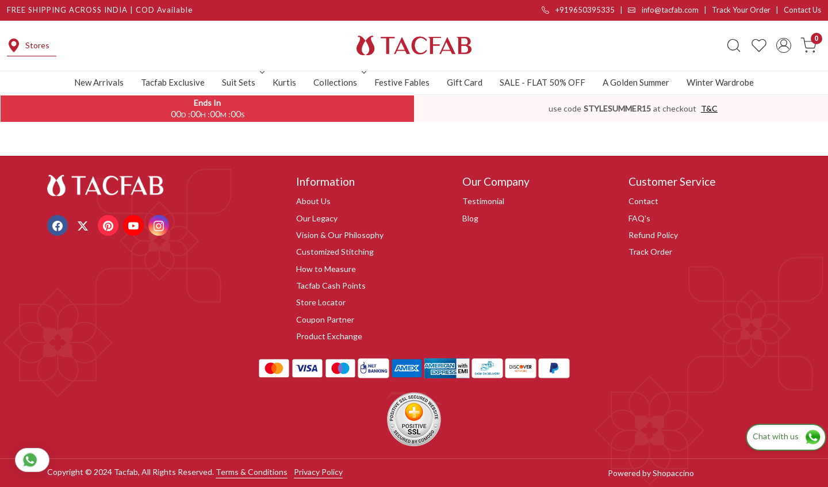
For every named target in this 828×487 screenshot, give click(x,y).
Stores (28, 45)
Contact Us (802, 9)
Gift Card (464, 82)
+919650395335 (578, 9)
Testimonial (483, 201)
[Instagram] (160, 224)
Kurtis (284, 82)
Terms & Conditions (252, 472)
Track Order (650, 251)
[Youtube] (135, 224)
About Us (313, 201)
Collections (338, 82)
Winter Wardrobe (720, 82)
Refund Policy (653, 235)
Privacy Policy (318, 472)
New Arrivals (99, 82)
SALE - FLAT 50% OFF (542, 82)
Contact (643, 201)
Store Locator (321, 302)
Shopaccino (673, 473)
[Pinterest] (109, 224)
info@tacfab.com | (670, 9)
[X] (84, 224)
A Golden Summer (636, 82)
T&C (709, 108)
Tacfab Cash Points (331, 285)
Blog (470, 218)
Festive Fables (402, 82)
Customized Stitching (335, 251)
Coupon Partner (325, 319)
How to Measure (326, 269)
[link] (733, 45)
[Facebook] (59, 224)
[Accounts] (784, 45)
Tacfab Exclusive (173, 82)
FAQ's (639, 218)
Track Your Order (741, 9)
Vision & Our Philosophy (340, 235)
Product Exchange (329, 336)
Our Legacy (317, 218)
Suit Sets (242, 82)
